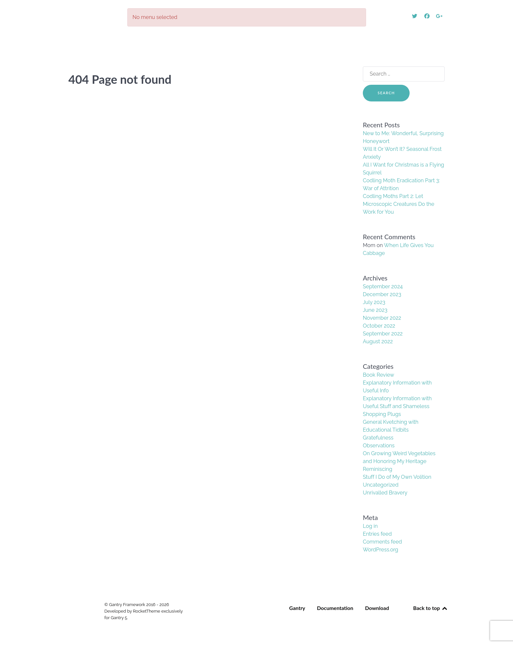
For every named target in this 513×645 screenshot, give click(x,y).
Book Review (378, 375)
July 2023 (374, 302)
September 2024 (383, 286)
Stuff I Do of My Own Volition (397, 477)
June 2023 (375, 310)
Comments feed (382, 542)
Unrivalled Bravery (385, 493)
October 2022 (379, 326)
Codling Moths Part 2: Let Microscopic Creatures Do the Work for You (398, 204)
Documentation (335, 608)
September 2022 (383, 334)
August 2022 (378, 341)
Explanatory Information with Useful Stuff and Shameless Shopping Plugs (397, 406)
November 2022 (382, 318)
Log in (370, 526)
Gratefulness (378, 438)
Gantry (297, 608)
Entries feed (377, 534)
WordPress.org (380, 549)
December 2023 (382, 294)
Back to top (430, 608)
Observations (379, 445)
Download (377, 608)
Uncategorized (380, 485)
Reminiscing (377, 469)
